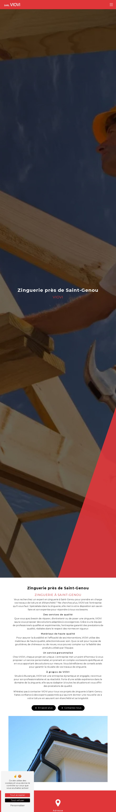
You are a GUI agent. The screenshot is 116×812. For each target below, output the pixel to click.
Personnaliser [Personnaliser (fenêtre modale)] (17, 805)
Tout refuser (17, 800)
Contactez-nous (71, 702)
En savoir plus (43, 702)
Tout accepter (17, 795)
